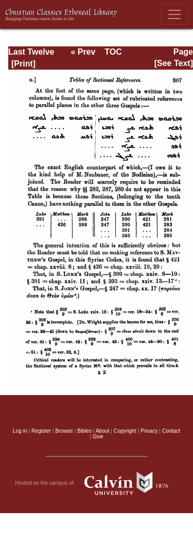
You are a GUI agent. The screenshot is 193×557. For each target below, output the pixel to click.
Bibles (84, 431)
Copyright (125, 431)
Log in (20, 431)
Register (41, 431)
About (103, 431)
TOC (112, 51)
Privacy (149, 431)
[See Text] (173, 63)
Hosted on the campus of (96, 483)
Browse (64, 431)
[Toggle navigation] (174, 14)
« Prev (83, 51)
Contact (171, 431)
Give (98, 436)
